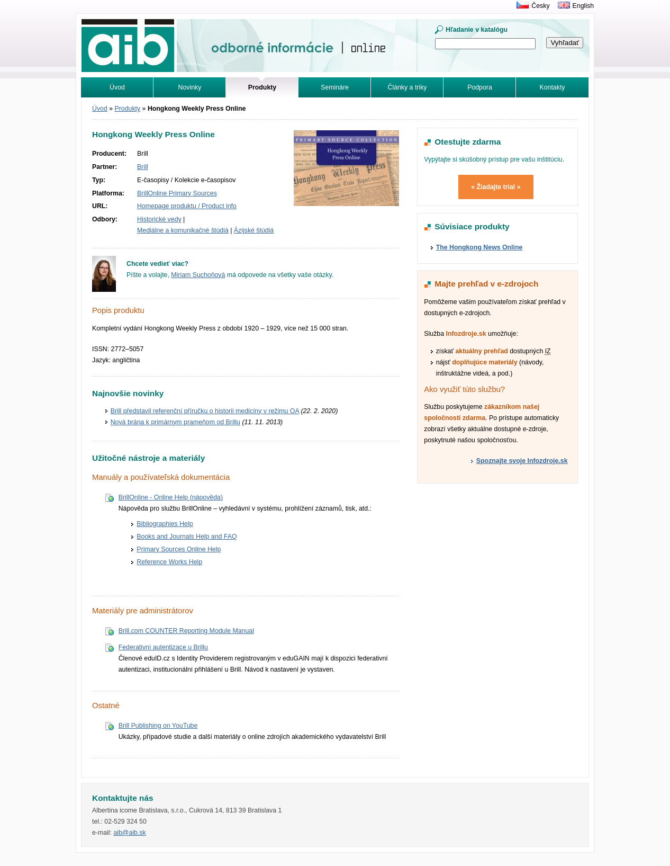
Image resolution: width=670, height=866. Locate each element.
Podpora (479, 87)
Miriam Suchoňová (198, 275)
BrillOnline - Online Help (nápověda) (171, 497)
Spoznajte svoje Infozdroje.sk (522, 461)
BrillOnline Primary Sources (177, 193)
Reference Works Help (169, 562)
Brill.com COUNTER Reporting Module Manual (186, 631)
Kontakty (552, 87)
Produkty (128, 108)
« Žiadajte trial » (495, 187)
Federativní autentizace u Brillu (163, 647)
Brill (142, 167)
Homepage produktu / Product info (187, 206)
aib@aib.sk (129, 832)
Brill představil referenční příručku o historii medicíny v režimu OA (205, 411)
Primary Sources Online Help (179, 549)
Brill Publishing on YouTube (158, 725)
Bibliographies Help (165, 524)
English (583, 6)
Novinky (190, 87)
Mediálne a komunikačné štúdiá (183, 230)
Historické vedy (159, 219)
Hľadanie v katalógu (477, 29)
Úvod (117, 87)
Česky (540, 6)
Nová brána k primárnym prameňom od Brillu (175, 422)
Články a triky (407, 87)
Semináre (335, 87)
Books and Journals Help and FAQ (187, 536)
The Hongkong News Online (479, 247)
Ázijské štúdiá (254, 230)
